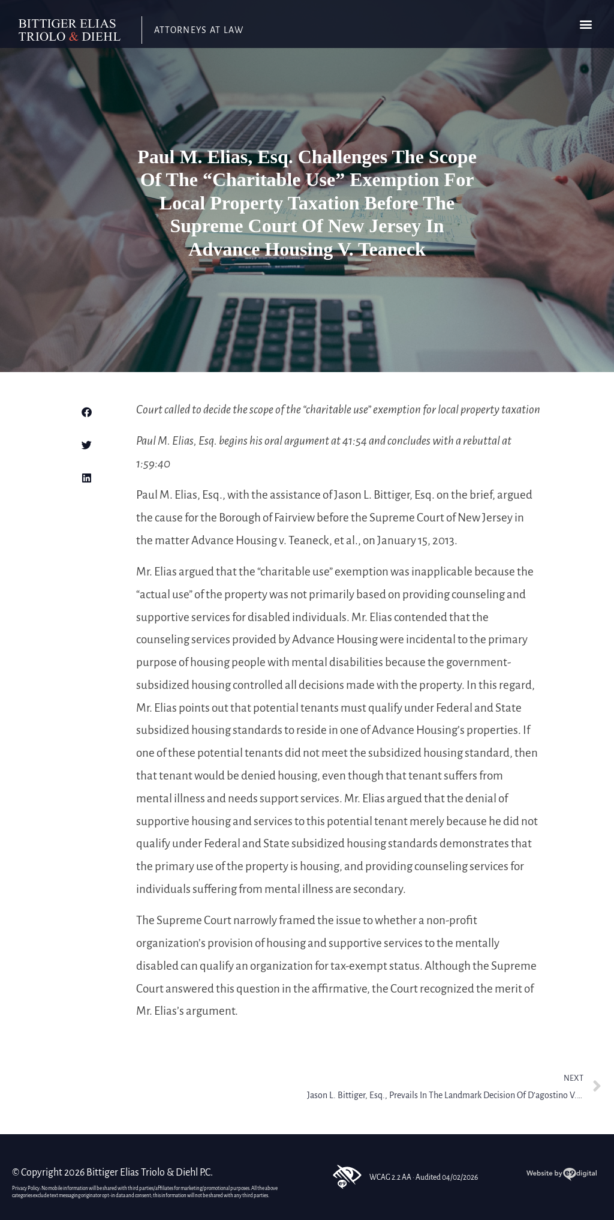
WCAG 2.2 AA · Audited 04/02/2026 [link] (404, 1177)
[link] (70, 30)
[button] (585, 24)
